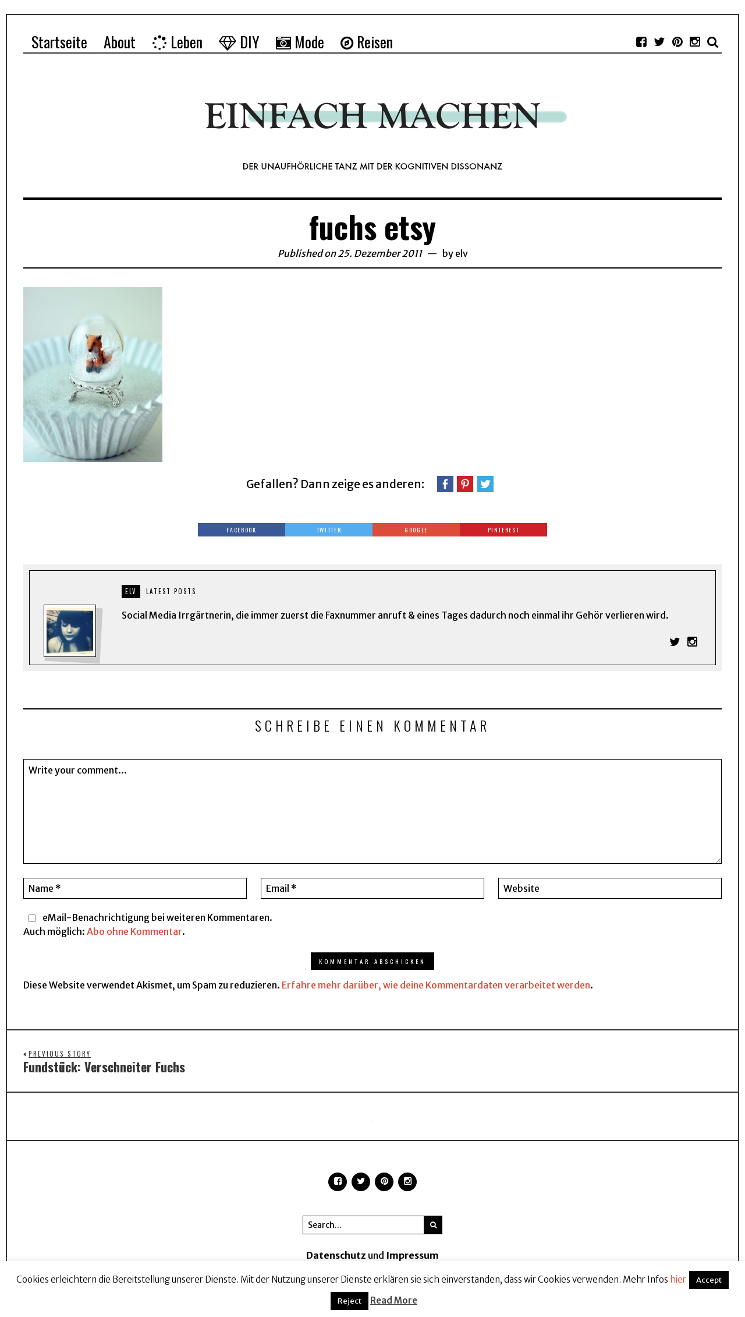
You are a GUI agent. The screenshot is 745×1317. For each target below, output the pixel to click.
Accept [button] (709, 1280)
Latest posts (171, 591)
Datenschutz (336, 1256)
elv (461, 253)
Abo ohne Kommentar (134, 932)
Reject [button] (349, 1301)
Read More (393, 1300)
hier (678, 1279)
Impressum (412, 1256)
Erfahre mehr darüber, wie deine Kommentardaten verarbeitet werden (436, 985)
